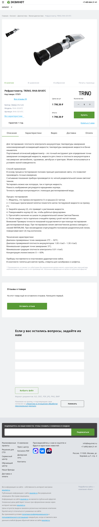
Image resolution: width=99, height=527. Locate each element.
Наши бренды (8, 469)
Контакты (21, 461)
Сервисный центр (7, 457)
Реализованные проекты (8, 444)
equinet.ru (6, 490)
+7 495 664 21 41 (90, 2)
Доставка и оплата (7, 475)
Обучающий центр (7, 464)
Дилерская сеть (22, 456)
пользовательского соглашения (15, 517)
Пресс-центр (23, 447)
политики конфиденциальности (35, 514)
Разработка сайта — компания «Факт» (87, 488)
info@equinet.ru (90, 443)
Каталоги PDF (23, 451)
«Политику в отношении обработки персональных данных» (36, 404)
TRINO (14, 105)
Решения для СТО (8, 450)
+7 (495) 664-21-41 (89, 446)
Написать (72, 403)
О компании (22, 443)
